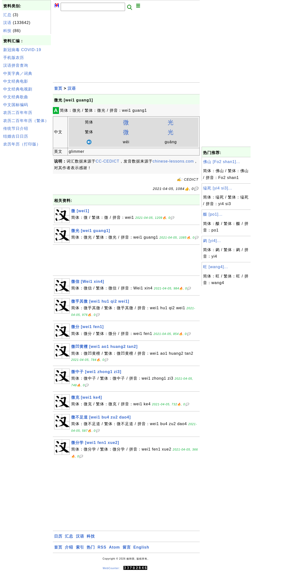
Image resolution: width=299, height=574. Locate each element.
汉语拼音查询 (15, 65)
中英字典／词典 (17, 73)
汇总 (7, 15)
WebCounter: (111, 568)
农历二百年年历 (17, 112)
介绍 (69, 547)
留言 (127, 547)
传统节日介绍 (15, 128)
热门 (91, 547)
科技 (7, 31)
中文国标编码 (15, 105)
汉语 (7, 23)
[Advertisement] (26, 222)
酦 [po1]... (212, 214)
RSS (102, 547)
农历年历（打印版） (22, 144)
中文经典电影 (15, 81)
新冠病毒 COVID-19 (22, 50)
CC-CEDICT (107, 161)
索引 (80, 547)
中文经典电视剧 (17, 89)
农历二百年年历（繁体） (26, 121)
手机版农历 (13, 57)
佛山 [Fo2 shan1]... (221, 162)
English (141, 547)
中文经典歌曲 (15, 97)
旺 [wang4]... (215, 267)
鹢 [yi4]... (212, 241)
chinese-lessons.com (173, 161)
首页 (58, 88)
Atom (114, 547)
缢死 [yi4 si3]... (217, 188)
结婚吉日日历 (15, 136)
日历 (58, 536)
